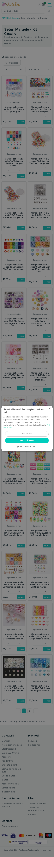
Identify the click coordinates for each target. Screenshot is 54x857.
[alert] (27, 428)
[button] (27, 446)
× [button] (49, 409)
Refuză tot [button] (27, 434)
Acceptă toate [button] (27, 440)
